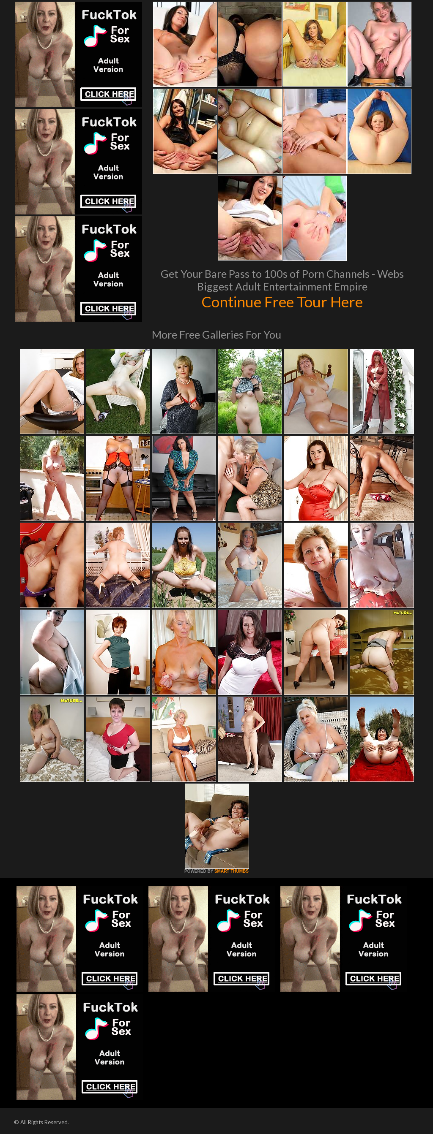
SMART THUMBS (231, 871)
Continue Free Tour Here (282, 301)
